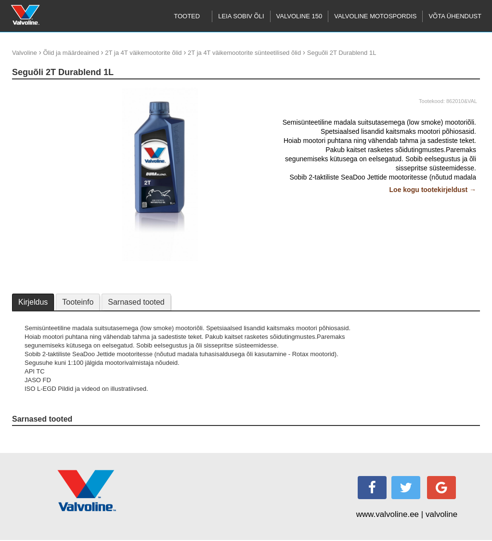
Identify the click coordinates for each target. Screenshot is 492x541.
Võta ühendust (454, 16)
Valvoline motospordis (375, 16)
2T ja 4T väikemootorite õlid (143, 52)
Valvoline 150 (299, 16)
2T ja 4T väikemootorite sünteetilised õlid (244, 52)
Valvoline (24, 52)
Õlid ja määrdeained (71, 52)
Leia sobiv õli (241, 16)
